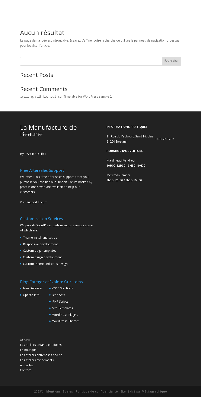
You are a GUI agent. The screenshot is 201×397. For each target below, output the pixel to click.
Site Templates (62, 308)
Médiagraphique (154, 391)
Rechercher (171, 61)
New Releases (33, 288)
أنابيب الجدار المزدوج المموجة (38, 96)
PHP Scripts (60, 301)
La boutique (28, 350)
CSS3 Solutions (62, 288)
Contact (25, 370)
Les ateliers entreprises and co (41, 355)
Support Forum (67, 182)
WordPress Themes (66, 321)
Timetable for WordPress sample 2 (87, 96)
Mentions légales (59, 391)
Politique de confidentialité (97, 391)
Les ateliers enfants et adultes (41, 345)
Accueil (25, 340)
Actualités (27, 365)
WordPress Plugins (65, 315)
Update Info (31, 295)
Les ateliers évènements (37, 360)
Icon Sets (58, 295)
